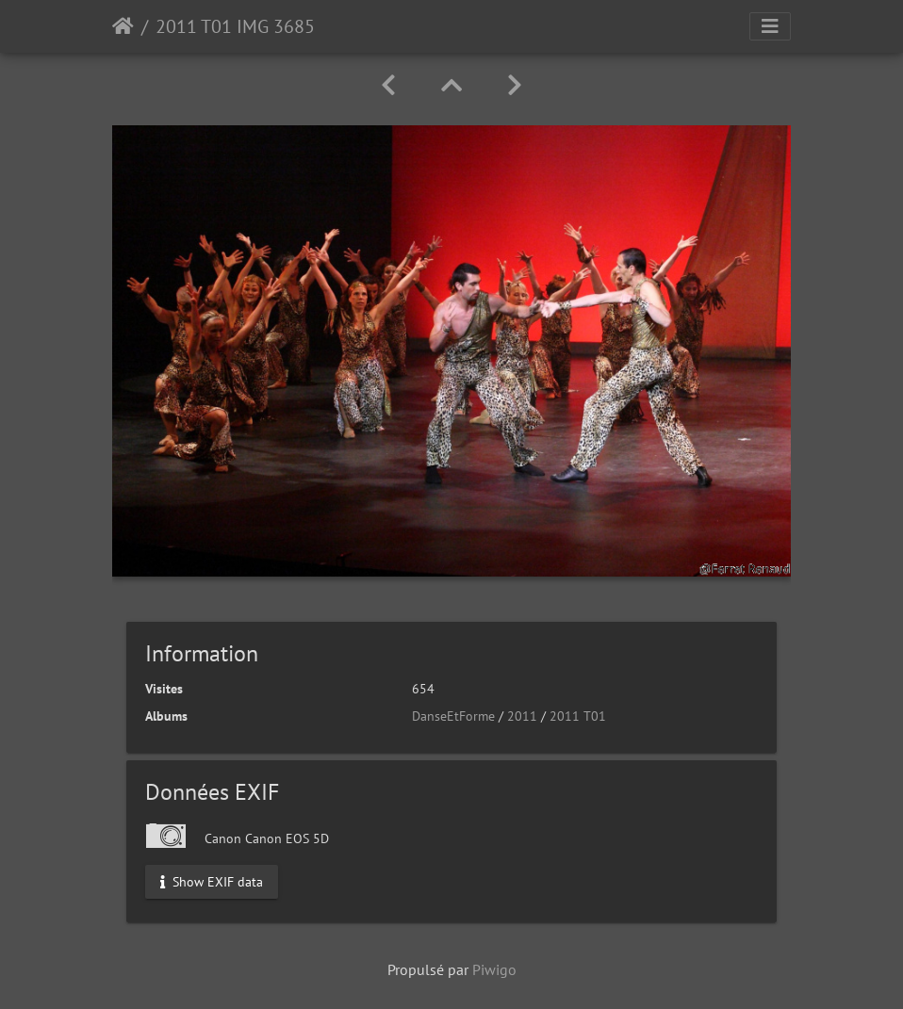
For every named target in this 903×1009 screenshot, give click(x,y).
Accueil (123, 26)
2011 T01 (578, 716)
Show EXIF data (211, 881)
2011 (522, 716)
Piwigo (494, 969)
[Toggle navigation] (770, 26)
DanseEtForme (453, 716)
